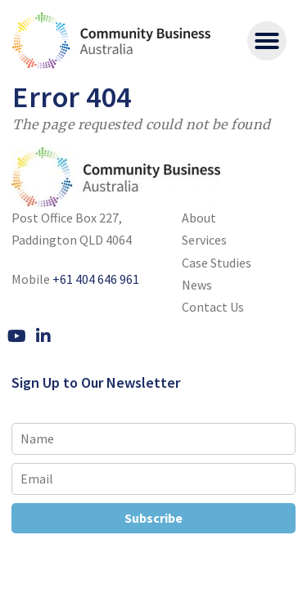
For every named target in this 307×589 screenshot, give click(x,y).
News (197, 285)
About (199, 217)
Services (204, 240)
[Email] (153, 479)
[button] (267, 41)
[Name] (153, 439)
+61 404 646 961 (95, 279)
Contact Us (213, 307)
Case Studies (216, 262)
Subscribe (153, 518)
